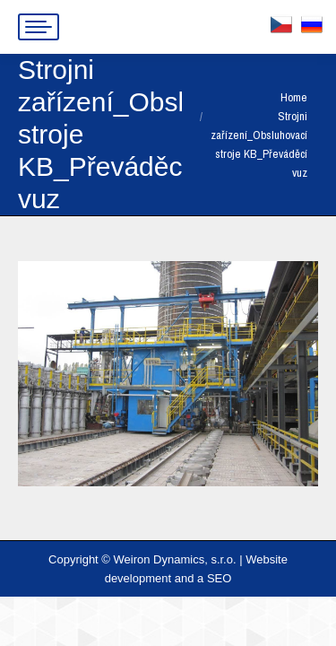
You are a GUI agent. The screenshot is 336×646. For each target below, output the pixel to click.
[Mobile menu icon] (38, 26)
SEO (219, 578)
